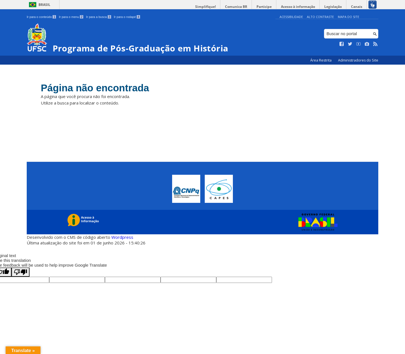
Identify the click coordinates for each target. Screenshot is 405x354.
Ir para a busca (98, 17)
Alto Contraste (320, 17)
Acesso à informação (298, 6)
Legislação (333, 6)
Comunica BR (236, 6)
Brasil (44, 4)
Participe (264, 6)
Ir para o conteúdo (41, 17)
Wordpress (122, 237)
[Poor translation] (21, 272)
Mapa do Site (348, 17)
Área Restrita (321, 60)
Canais (356, 6)
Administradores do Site (358, 60)
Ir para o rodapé (127, 17)
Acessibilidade (291, 17)
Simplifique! (205, 6)
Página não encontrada (95, 87)
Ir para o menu (71, 17)
